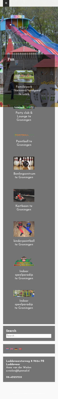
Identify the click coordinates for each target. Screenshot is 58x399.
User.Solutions (39, 393)
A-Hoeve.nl (17, 393)
